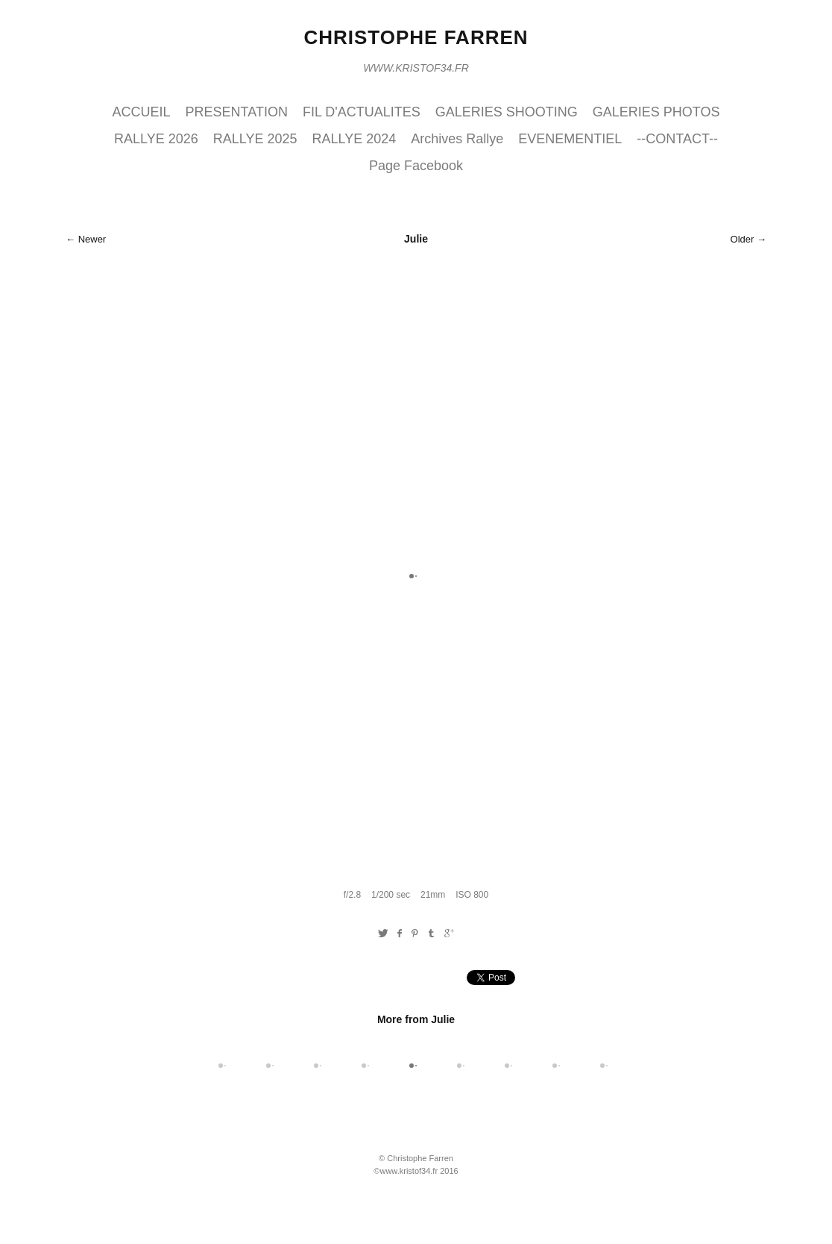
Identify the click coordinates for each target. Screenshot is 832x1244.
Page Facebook (416, 165)
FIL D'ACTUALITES (361, 111)
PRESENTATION (237, 111)
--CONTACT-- (677, 138)
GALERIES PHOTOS (656, 111)
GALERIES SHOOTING (506, 111)
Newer (92, 239)
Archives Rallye (457, 138)
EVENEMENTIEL (570, 138)
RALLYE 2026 (156, 138)
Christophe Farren (415, 37)
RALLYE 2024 (354, 138)
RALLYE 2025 (255, 138)
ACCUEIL (142, 111)
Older (742, 239)
